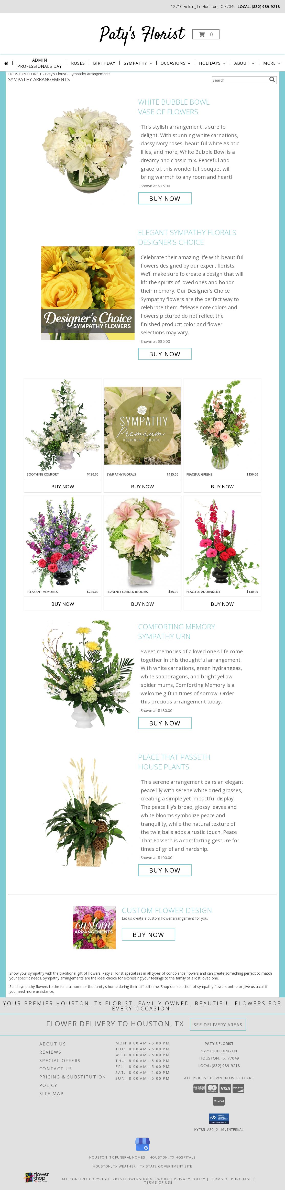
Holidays (213, 63)
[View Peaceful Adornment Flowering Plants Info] (222, 542)
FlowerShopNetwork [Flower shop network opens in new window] (146, 1178)
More (272, 63)
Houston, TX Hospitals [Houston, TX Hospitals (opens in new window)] (173, 1157)
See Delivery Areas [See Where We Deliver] (218, 1025)
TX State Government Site (166, 1166)
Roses (78, 63)
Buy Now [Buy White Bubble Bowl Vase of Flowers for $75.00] (165, 198)
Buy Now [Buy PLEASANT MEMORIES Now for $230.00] (62, 604)
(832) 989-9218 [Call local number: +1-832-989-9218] (266, 6)
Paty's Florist (142, 35)
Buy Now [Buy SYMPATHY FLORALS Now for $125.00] (142, 486)
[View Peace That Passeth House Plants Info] (88, 813)
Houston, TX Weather (114, 1166)
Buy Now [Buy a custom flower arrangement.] (148, 934)
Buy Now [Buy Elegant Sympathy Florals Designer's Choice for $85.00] (165, 354)
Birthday (104, 63)
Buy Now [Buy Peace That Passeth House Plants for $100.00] (165, 870)
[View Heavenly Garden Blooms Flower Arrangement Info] (142, 542)
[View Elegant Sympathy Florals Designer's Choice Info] (88, 293)
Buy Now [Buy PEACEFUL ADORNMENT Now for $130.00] (222, 604)
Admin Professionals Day (39, 63)
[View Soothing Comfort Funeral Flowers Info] (62, 425)
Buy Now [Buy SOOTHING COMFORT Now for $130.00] (62, 486)
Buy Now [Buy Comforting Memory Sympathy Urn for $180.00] (165, 723)
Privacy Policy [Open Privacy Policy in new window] (189, 1178)
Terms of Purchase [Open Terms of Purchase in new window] (231, 1178)
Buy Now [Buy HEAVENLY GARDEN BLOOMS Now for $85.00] (142, 604)
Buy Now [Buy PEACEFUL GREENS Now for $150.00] (222, 486)
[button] (206, 34)
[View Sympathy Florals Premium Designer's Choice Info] (142, 425)
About (245, 63)
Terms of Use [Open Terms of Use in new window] (158, 1182)
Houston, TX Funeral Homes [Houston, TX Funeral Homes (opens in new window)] (117, 1157)
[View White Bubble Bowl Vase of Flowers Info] (88, 150)
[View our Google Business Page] (142, 1150)
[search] (272, 79)
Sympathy (138, 63)
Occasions (176, 63)
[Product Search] (239, 80)
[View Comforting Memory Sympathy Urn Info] (88, 675)
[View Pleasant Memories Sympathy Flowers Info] (62, 542)
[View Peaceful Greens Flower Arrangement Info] (222, 425)
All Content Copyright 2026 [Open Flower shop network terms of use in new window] (92, 1178)
